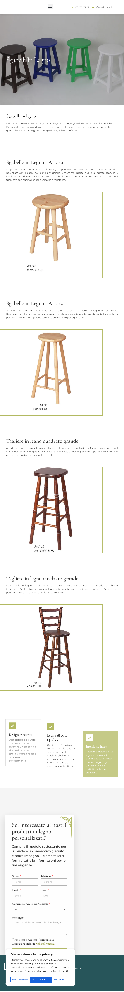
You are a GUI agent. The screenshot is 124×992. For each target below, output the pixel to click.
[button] (6, 6)
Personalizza (25, 974)
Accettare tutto (40, 979)
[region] (40, 965)
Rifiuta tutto (55, 974)
